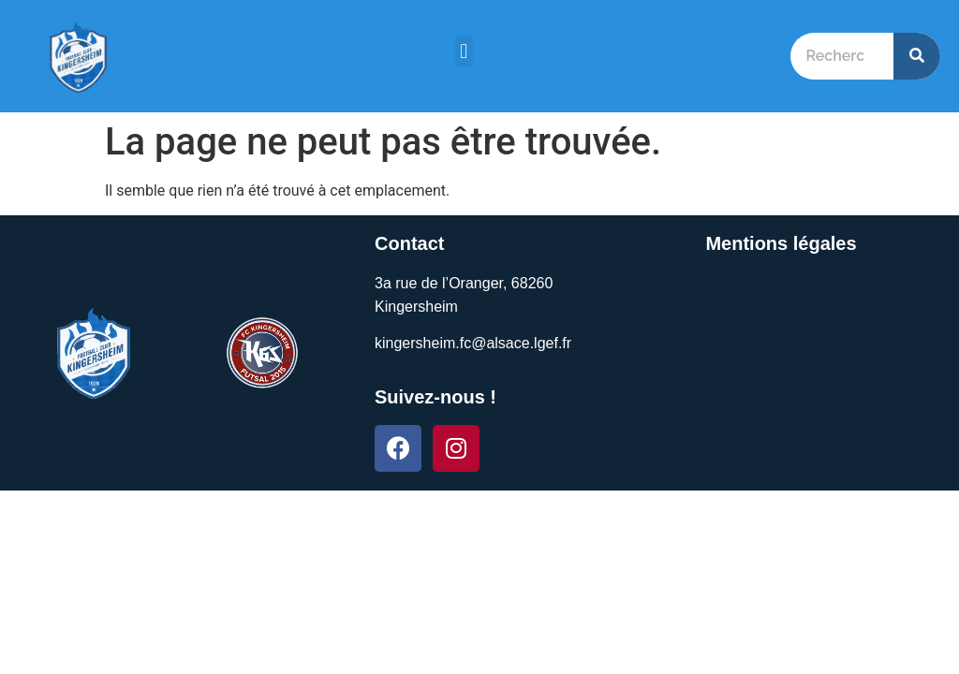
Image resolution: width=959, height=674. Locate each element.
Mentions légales (780, 243)
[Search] (916, 56)
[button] (464, 51)
